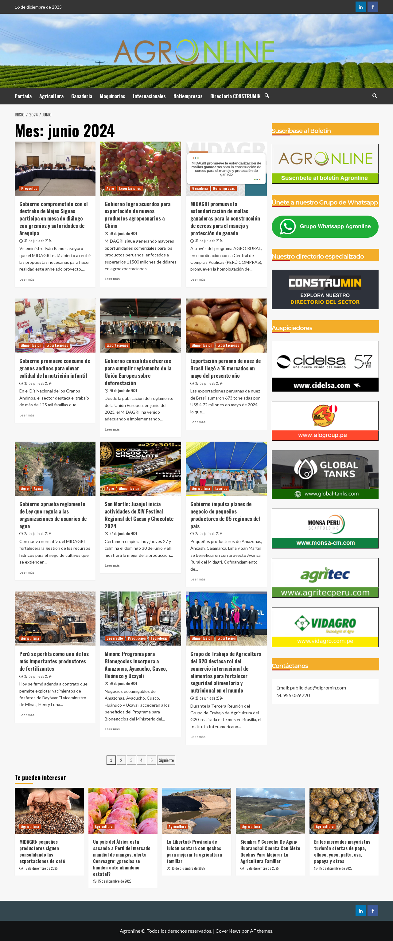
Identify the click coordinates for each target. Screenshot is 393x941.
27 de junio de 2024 (209, 383)
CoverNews (228, 931)
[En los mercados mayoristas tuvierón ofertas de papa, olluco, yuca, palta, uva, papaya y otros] (344, 811)
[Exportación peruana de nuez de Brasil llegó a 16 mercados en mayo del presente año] (226, 326)
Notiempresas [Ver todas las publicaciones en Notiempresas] (224, 188)
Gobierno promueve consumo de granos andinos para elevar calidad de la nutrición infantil (54, 368)
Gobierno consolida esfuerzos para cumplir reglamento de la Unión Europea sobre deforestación (138, 371)
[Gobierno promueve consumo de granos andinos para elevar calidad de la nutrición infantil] (55, 326)
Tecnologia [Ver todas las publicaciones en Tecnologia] (159, 638)
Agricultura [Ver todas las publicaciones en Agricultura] (201, 488)
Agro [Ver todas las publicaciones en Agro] (110, 188)
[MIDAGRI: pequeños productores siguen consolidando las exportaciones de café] (49, 811)
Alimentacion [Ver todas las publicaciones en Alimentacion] (31, 345)
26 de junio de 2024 (123, 683)
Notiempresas (188, 96)
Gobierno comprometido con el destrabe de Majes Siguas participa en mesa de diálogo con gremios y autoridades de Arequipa (53, 218)
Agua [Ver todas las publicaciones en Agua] (37, 488)
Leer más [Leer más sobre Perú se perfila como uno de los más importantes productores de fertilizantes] (26, 715)
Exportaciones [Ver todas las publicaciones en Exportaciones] (130, 188)
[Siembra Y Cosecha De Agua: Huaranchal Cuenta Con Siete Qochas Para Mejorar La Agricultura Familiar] (270, 811)
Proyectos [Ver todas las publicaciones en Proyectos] (29, 188)
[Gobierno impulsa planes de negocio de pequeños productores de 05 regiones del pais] (226, 469)
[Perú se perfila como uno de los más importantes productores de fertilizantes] (55, 619)
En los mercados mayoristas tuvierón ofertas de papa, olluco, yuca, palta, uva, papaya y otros (342, 851)
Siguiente (166, 760)
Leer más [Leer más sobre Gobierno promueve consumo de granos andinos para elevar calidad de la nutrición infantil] (26, 415)
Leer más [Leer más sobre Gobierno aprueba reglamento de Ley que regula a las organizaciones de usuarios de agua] (26, 572)
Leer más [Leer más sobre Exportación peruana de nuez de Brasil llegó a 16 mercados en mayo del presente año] (197, 422)
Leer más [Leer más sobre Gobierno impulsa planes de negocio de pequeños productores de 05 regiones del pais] (197, 579)
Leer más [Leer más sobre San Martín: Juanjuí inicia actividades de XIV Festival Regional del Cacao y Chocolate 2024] (112, 565)
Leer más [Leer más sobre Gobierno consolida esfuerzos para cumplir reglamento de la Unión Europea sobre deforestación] (112, 429)
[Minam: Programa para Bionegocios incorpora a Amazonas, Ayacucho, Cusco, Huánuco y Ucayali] (140, 619)
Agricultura (51, 96)
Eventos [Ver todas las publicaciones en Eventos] (221, 488)
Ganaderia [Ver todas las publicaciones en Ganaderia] (200, 188)
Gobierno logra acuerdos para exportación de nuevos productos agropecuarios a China (137, 214)
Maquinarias (112, 96)
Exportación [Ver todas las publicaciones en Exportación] (226, 638)
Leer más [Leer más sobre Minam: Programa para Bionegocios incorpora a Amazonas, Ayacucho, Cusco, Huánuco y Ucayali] (112, 729)
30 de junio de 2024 (38, 240)
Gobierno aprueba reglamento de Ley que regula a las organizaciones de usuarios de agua (53, 514)
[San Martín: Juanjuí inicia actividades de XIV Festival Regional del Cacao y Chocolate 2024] (140, 469)
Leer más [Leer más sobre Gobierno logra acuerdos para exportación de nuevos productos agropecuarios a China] (112, 278)
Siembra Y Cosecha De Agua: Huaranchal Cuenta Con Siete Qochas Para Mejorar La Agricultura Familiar (270, 851)
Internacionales (149, 96)
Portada (23, 96)
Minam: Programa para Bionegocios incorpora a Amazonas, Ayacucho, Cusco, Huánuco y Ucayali (136, 664)
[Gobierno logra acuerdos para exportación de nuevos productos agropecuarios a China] (140, 169)
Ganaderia (81, 96)
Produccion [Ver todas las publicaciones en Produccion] (137, 638)
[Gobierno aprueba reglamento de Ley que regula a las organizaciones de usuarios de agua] (55, 469)
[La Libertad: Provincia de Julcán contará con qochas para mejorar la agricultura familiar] (196, 811)
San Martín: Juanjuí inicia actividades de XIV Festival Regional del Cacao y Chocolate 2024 (139, 514)
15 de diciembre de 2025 (40, 868)
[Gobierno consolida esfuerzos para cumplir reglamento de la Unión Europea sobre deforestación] (140, 326)
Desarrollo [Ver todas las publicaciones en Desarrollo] (115, 638)
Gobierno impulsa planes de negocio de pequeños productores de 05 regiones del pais (225, 514)
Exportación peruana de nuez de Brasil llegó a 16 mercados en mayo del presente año (225, 368)
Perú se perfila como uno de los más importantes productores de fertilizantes (54, 661)
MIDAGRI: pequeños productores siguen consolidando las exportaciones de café (42, 851)
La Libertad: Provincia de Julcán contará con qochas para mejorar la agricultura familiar (194, 851)
